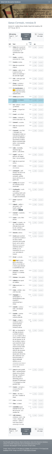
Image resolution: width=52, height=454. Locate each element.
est (24, 47)
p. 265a (34, 213)
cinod (23, 105)
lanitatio (16, 106)
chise (20, 228)
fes (18, 172)
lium (18, 50)
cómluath (20, 117)
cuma (15, 50)
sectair (22, 345)
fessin (23, 343)
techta (23, 92)
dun (20, 267)
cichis (18, 78)
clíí (13, 332)
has (18, 80)
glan (14, 195)
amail (17, 324)
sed (17, 252)
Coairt (15, 217)
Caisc (14, 285)
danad (14, 354)
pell (14, 156)
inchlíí (23, 346)
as (19, 158)
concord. (41, 47)
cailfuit (21, 204)
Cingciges (15, 295)
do (18, 156)
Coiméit (15, 307)
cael (22, 243)
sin (15, 228)
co (19, 243)
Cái (14, 105)
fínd (23, 130)
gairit (17, 132)
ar (24, 70)
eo (19, 47)
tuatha (21, 375)
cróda (17, 191)
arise (20, 378)
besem (16, 334)
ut (24, 238)
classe (20, 403)
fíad (14, 375)
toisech (15, 254)
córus (18, 373)
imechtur (15, 85)
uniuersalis (16, 186)
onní (14, 366)
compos (21, 100)
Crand (14, 114)
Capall (14, 154)
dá (19, 327)
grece (14, 262)
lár (23, 336)
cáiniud (18, 105)
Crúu (14, 400)
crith (14, 292)
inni (13, 364)
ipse (14, 377)
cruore (20, 400)
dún (22, 264)
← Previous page (26, 35)
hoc (19, 389)
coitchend (19, 141)
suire (14, 343)
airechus (15, 352)
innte (18, 93)
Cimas (14, 83)
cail (19, 151)
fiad (24, 382)
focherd (15, 327)
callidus (17, 282)
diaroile (20, 317)
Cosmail (15, 213)
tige (19, 150)
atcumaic (18, 346)
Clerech (15, 232)
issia (18, 137)
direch (23, 337)
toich (14, 422)
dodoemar (18, 355)
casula (20, 222)
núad (20, 422)
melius (20, 252)
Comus (15, 100)
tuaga (17, 92)
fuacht (14, 208)
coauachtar (16, 250)
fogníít (22, 75)
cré (19, 114)
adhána (15, 361)
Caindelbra (16, 407)
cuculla (22, 238)
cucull (21, 236)
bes (15, 364)
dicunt (14, 245)
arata (23, 90)
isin (13, 75)
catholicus (17, 184)
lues (17, 59)
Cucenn (15, 62)
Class (14, 403)
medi (19, 325)
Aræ (21, 393)
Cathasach (16, 171)
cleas (17, 422)
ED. (14, 90)
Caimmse (15, 270)
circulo (20, 257)
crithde (19, 290)
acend (14, 324)
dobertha (21, 224)
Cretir (14, 166)
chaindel (15, 408)
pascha (16, 300)
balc (23, 341)
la (15, 410)
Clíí (14, 330)
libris (14, 201)
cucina (20, 62)
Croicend (15, 130)
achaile (15, 248)
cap (19, 154)
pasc (20, 285)
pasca (14, 287)
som (23, 355)
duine (15, 266)
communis (15, 49)
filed (18, 384)
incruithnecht (21, 196)
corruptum (16, 390)
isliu (14, 355)
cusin (22, 226)
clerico (20, 232)
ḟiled (14, 371)
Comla (15, 57)
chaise (14, 304)
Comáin (15, 313)
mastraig (21, 74)
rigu (16, 375)
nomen (23, 158)
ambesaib (19, 359)
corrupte (20, 387)
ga (13, 137)
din (19, 136)
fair (18, 412)
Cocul (14, 236)
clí (24, 395)
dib (13, 54)
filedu (18, 341)
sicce (18, 143)
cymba (22, 96)
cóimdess (15, 52)
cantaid (19, 371)
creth (20, 417)
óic (24, 172)
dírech (14, 359)
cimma (21, 83)
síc (22, 339)
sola (14, 167)
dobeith (15, 93)
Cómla (15, 117)
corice (22, 250)
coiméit (15, 310)
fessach (15, 172)
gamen (22, 136)
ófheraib (15, 226)
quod (21, 47)
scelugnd (17, 382)
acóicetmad (16, 302)
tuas (22, 59)
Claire (14, 393)
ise (21, 132)
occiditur (22, 139)
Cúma (14, 47)
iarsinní (19, 195)
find (15, 132)
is (21, 50)
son (23, 267)
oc (22, 336)
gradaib (15, 384)
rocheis (15, 229)
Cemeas (15, 277)
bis (24, 354)
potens (15, 102)
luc (13, 228)
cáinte (14, 74)
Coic (14, 65)
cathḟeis (21, 176)
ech (16, 156)
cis (24, 222)
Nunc (16, 239)
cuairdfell (16, 267)
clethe (18, 337)
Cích (14, 78)
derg (23, 195)
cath (22, 171)
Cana (14, 369)
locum (14, 243)
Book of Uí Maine (25, 448)
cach (14, 191)
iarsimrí (23, 371)
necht (21, 193)
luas (18, 119)
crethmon (15, 417)
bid (21, 324)
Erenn (19, 226)
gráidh (23, 369)
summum (15, 241)
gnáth (14, 180)
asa (14, 80)
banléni (15, 274)
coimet (22, 151)
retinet (20, 239)
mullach (21, 395)
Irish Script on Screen (30, 450)
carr (21, 154)
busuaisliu (19, 357)
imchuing (15, 325)
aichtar (21, 247)
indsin (21, 134)
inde (20, 49)
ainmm (15, 141)
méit (14, 309)
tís (19, 59)
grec (21, 78)
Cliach (14, 397)
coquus (15, 67)
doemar (19, 339)
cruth (22, 189)
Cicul (17, 260)
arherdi (22, 373)
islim (17, 364)
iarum (14, 178)
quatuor (20, 199)
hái (24, 417)
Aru (14, 395)
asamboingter (16, 424)
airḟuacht (15, 210)
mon (15, 419)
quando (22, 143)
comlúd (20, 57)
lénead (14, 272)
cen (14, 111)
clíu (19, 393)
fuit (21, 206)
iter (14, 341)
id (21, 184)
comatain (15, 176)
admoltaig (16, 378)
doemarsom (21, 364)
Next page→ (26, 39)
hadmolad (22, 380)
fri (24, 330)
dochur (14, 219)
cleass (19, 419)
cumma (21, 313)
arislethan (15, 247)
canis (19, 70)
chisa (16, 224)
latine (21, 262)
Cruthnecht (16, 189)
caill (23, 419)
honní (14, 357)
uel (18, 243)
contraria (15, 136)
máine (14, 315)
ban (20, 277)
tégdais (17, 348)
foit (21, 172)
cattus (14, 163)
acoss (20, 322)
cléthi (14, 350)
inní (18, 309)
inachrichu (18, 343)
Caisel (14, 222)
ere (18, 158)
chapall (21, 156)
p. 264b (34, 47)
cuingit (20, 320)
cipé (22, 52)
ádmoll (19, 377)
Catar (14, 199)
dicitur (23, 49)
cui (24, 134)
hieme (17, 139)
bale (19, 336)
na (15, 341)
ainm (18, 354)
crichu (18, 345)
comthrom (16, 322)
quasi (18, 96)
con (18, 72)
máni (19, 315)
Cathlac (15, 183)
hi (22, 252)
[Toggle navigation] (49, 2)
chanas (15, 373)
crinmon (15, 420)
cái (19, 109)
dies (23, 298)
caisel (18, 229)
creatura (20, 166)
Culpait (15, 204)
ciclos (21, 260)
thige (15, 332)
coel (14, 337)
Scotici (19, 245)
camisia (22, 272)
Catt (14, 161)
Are (17, 395)
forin (20, 72)
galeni (23, 277)
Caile (14, 148)
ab (17, 47)
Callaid (15, 280)
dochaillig (20, 148)
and (16, 75)
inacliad (20, 334)
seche (14, 143)
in (14, 145)
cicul (19, 264)
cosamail (21, 213)
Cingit (14, 320)
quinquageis (16, 296)
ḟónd (22, 114)
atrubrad (20, 332)
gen (21, 109)
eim (16, 339)
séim (14, 345)
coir (19, 217)
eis (21, 327)
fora (17, 292)
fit (13, 145)
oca (17, 74)
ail (13, 224)
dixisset (23, 266)
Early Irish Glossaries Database (11, 2)
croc (21, 130)
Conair (15, 109)
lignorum (20, 85)
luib (24, 78)
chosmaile (20, 330)
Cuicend (15, 122)
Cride (14, 290)
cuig (14, 92)
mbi (19, 292)
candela (15, 412)
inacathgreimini (17, 174)
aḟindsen (22, 137)
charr (14, 158)
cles (20, 424)
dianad (21, 309)
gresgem (15, 380)
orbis (17, 262)
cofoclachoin (15, 363)
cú (22, 70)
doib (24, 141)
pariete (18, 145)
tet (16, 80)
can (23, 408)
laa (20, 302)
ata (20, 92)
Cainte (15, 70)
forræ (19, 408)
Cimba (15, 96)
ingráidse (20, 352)
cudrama (15, 317)
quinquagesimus (17, 298)
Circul (14, 257)
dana (23, 363)
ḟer (23, 109)
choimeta (15, 150)
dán (18, 75)
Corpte (15, 387)
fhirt (22, 217)
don (24, 290)
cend (15, 72)
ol (23, 264)
